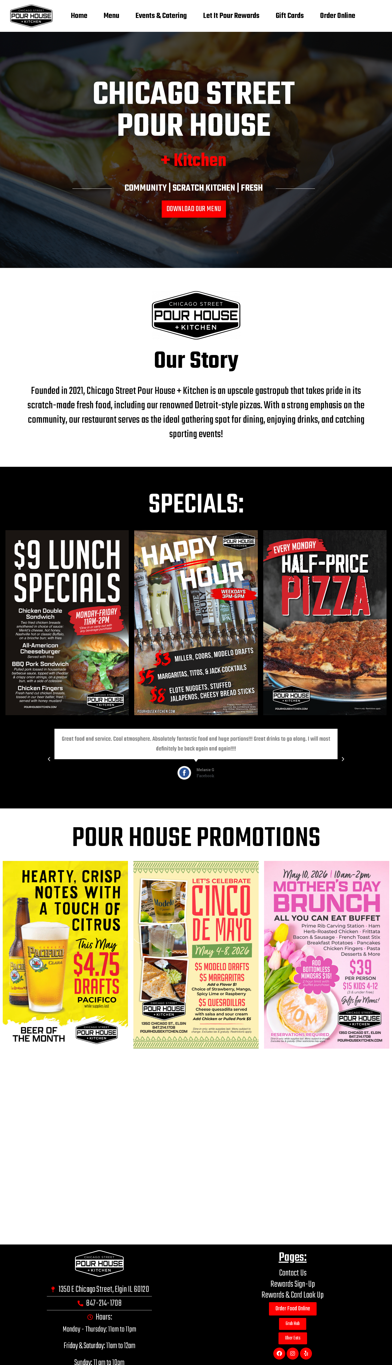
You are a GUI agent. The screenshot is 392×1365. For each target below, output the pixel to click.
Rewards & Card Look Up (293, 1295)
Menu (111, 16)
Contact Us (293, 1273)
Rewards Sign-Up (293, 1284)
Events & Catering (161, 16)
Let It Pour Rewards (231, 16)
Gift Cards (290, 16)
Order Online (337, 16)
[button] (191, 801)
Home (79, 16)
